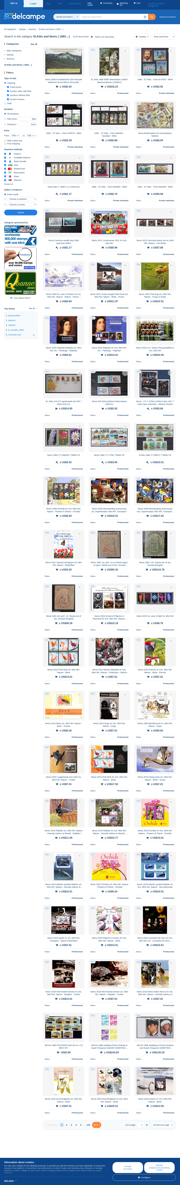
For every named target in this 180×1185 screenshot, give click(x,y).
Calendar (56, 1155)
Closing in (10, 121)
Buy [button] (47, 3)
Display (141, 33)
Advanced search (167, 13)
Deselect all (8, 181)
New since (10, 115)
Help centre (105, 1152)
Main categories (13, 47)
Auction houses (15, 96)
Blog (55, 1152)
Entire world (11, 191)
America (9, 55)
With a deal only (13, 137)
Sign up (13, 3)
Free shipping (12, 140)
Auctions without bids (18, 92)
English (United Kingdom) (162, 3)
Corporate (10, 1155)
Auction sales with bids (19, 88)
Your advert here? (20, 294)
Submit (20, 209)
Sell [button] (55, 3)
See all (34, 41)
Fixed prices (14, 83)
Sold (7, 100)
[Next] (96, 1121)
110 (88, 1121)
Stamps (9, 51)
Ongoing (9, 79)
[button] (145, 13)
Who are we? (10, 1152)
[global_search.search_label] (114, 13)
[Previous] (51, 1121)
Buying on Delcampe (109, 1155)
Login (33, 3)
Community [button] (67, 3)
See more (9, 1181)
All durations (11, 110)
